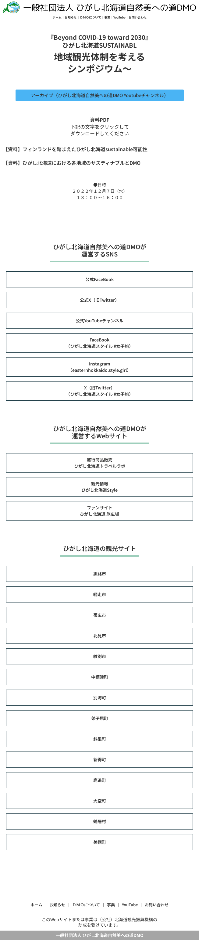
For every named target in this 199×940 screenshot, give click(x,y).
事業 (107, 17)
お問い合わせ (138, 17)
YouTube (119, 17)
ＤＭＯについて (90, 17)
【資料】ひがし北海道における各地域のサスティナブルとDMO (71, 162)
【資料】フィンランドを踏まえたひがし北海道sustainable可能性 (75, 149)
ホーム (57, 17)
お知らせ (71, 17)
